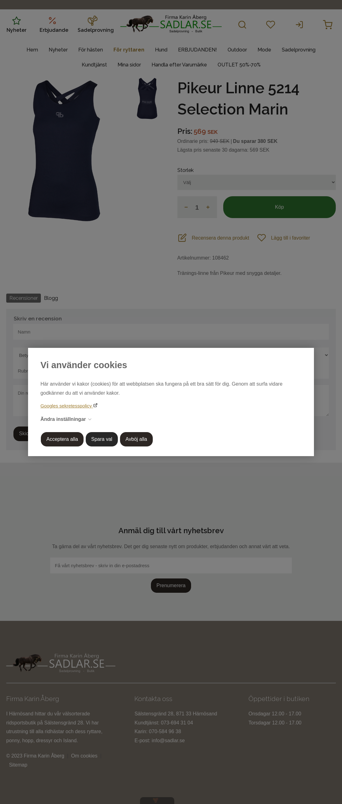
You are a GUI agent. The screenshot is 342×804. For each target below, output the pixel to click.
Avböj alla (136, 439)
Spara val (102, 439)
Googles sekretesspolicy (67, 405)
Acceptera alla (62, 439)
